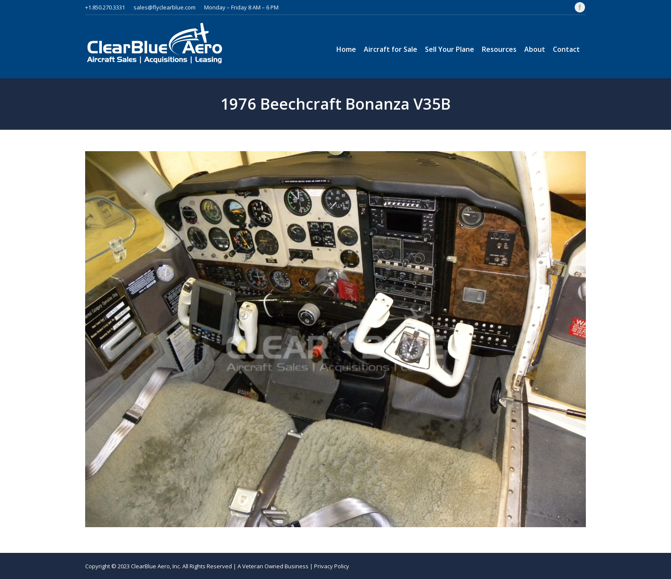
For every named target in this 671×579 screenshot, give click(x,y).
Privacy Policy (331, 566)
